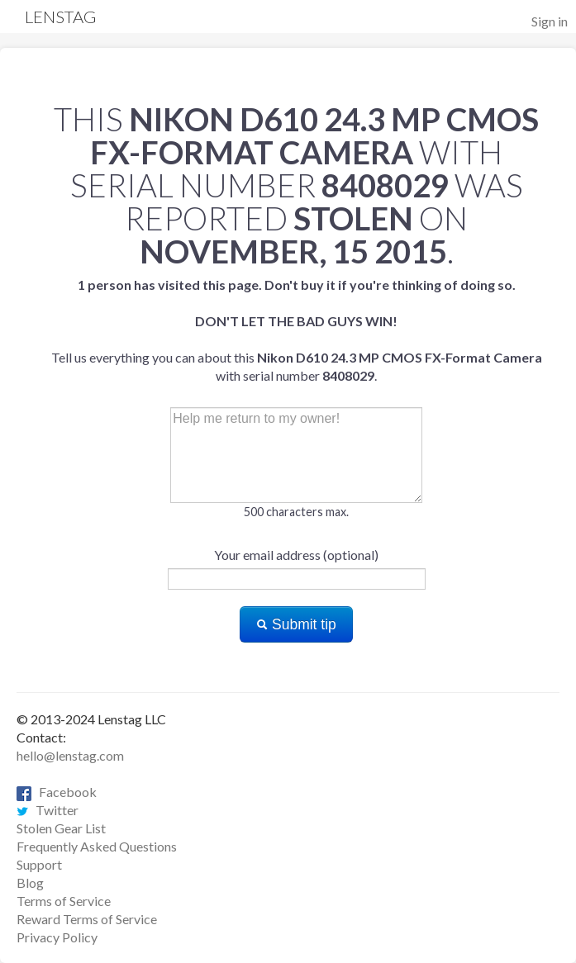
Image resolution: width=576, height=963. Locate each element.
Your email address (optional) (296, 554)
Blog (30, 882)
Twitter (48, 810)
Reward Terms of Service (87, 919)
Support (39, 864)
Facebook (57, 791)
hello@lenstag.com (70, 755)
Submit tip (296, 624)
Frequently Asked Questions (97, 846)
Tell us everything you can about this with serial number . (296, 330)
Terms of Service (64, 900)
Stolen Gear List (61, 828)
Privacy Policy (57, 937)
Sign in (549, 21)
